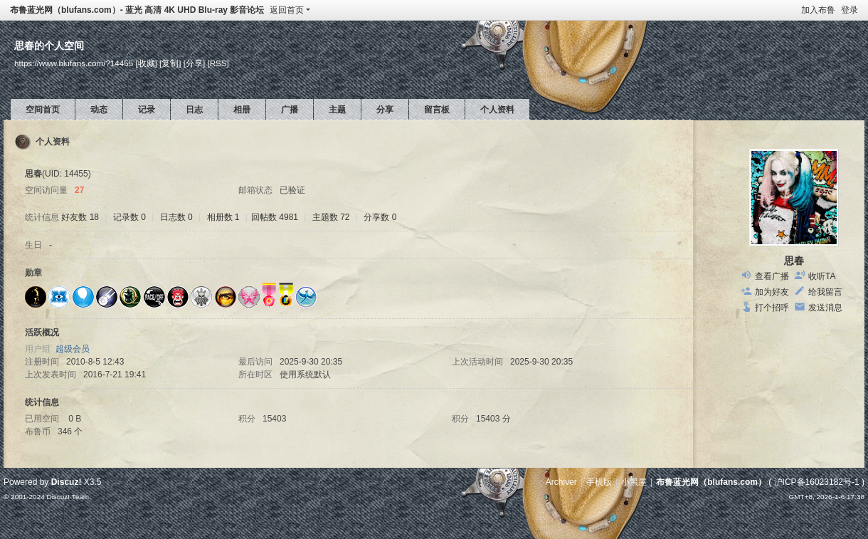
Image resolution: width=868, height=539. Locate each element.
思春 (794, 260)
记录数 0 (129, 217)
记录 (146, 110)
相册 (241, 110)
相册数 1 (223, 217)
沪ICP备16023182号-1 (816, 482)
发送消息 (825, 308)
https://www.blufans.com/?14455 (73, 63)
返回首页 (287, 10)
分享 (384, 110)
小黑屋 (634, 482)
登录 (849, 10)
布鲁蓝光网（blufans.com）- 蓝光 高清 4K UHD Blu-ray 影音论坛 (137, 10)
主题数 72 (331, 217)
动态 (98, 110)
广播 (289, 110)
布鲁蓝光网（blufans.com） (711, 482)
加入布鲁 (818, 10)
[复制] (170, 63)
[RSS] (217, 63)
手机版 (599, 482)
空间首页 (43, 110)
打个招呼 (772, 308)
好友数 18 (80, 217)
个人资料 (497, 110)
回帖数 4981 (274, 217)
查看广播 (772, 276)
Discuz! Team (67, 497)
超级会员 (72, 349)
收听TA (821, 276)
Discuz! (66, 482)
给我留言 (825, 292)
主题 (337, 110)
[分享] (194, 63)
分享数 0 (380, 217)
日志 (194, 110)
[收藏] (146, 63)
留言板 (437, 110)
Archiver (561, 482)
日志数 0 (176, 217)
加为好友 (772, 292)
